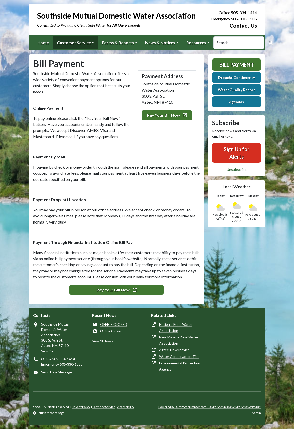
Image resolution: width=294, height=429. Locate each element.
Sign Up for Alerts (236, 153)
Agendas (236, 102)
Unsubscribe (237, 169)
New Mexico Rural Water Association (178, 340)
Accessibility (125, 407)
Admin (256, 413)
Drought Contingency (236, 77)
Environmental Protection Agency (179, 366)
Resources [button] (196, 42)
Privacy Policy (81, 407)
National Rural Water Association (175, 327)
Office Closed (111, 331)
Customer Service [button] (74, 42)
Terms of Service (103, 407)
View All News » (102, 341)
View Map (47, 351)
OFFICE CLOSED (113, 324)
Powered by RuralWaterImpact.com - (209, 407)
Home (43, 42)
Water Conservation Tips (179, 356)
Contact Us (243, 26)
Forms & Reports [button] (118, 42)
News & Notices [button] (160, 42)
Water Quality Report (236, 89)
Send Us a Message (56, 372)
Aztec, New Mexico (174, 350)
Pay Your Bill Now (167, 115)
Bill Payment (236, 65)
